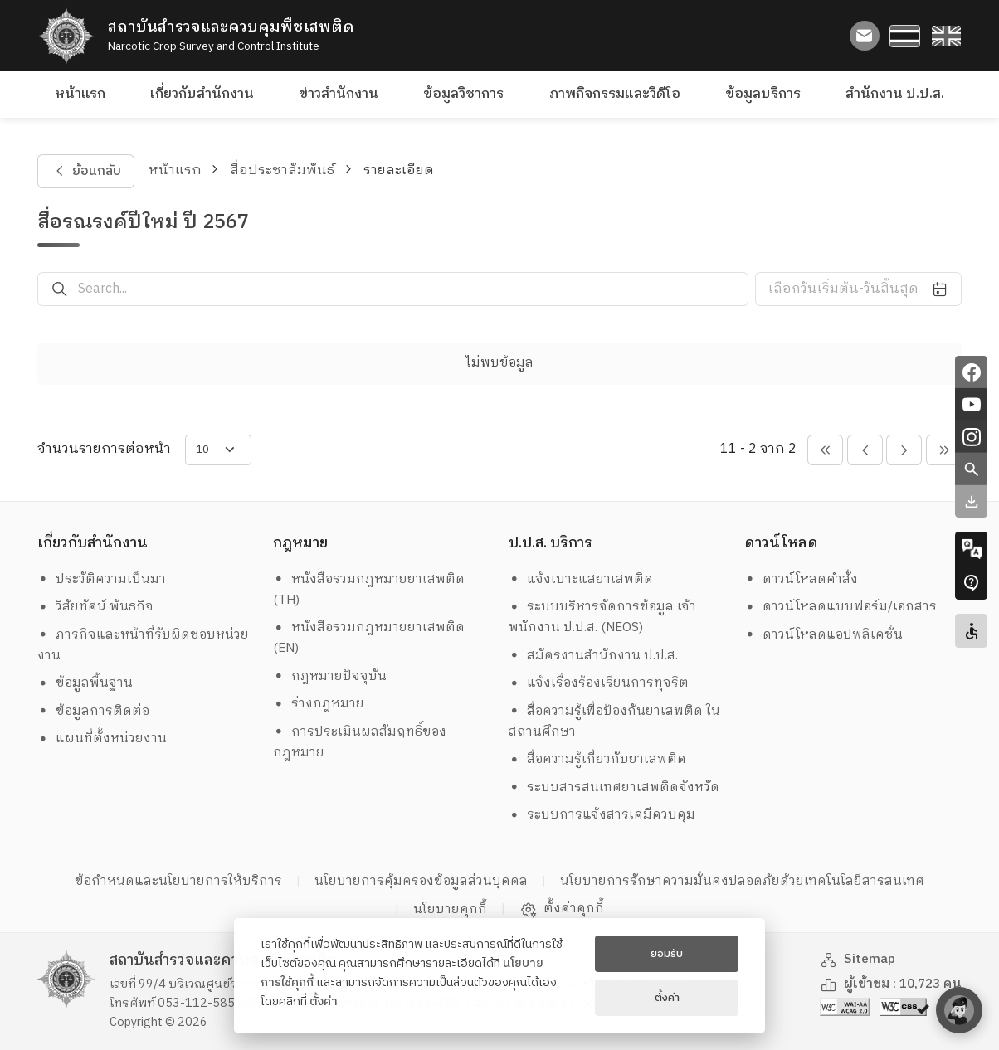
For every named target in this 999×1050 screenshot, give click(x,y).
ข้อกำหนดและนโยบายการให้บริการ (178, 881)
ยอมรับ (667, 954)
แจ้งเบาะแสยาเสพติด (581, 579)
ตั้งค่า (323, 1002)
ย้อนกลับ (85, 171)
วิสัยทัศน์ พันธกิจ (95, 606)
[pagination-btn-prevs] (825, 450)
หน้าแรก (80, 94)
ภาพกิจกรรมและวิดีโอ (614, 94)
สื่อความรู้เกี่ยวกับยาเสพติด (598, 759)
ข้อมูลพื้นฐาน (85, 683)
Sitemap (858, 959)
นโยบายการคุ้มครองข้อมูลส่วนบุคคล (421, 881)
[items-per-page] (218, 450)
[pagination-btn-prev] (865, 450)
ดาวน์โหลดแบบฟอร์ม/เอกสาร (841, 606)
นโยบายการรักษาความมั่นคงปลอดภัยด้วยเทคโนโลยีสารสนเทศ (742, 881)
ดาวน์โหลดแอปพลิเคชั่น (824, 635)
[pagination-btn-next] (904, 450)
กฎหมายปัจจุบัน (330, 676)
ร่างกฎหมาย (319, 703)
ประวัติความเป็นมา (102, 579)
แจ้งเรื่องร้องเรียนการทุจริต (599, 683)
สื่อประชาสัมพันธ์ (282, 170)
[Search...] (413, 289)
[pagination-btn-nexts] (944, 450)
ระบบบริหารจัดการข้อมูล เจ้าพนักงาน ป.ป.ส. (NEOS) (603, 617)
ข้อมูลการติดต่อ (93, 711)
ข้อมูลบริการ (763, 94)
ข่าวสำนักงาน (338, 94)
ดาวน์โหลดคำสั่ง (801, 579)
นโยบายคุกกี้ (450, 909)
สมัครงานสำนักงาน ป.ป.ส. (594, 655)
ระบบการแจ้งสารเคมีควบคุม (602, 815)
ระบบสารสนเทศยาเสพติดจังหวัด (614, 787)
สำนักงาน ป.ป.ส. (894, 94)
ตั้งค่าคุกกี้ (562, 909)
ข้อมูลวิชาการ (463, 94)
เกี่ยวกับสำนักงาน (202, 94)
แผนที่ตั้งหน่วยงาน (102, 738)
